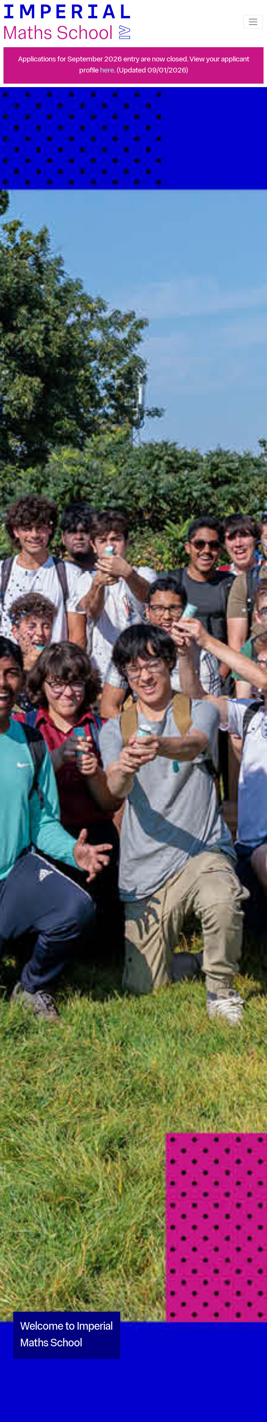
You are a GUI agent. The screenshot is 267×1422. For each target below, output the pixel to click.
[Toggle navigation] (253, 22)
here (107, 70)
